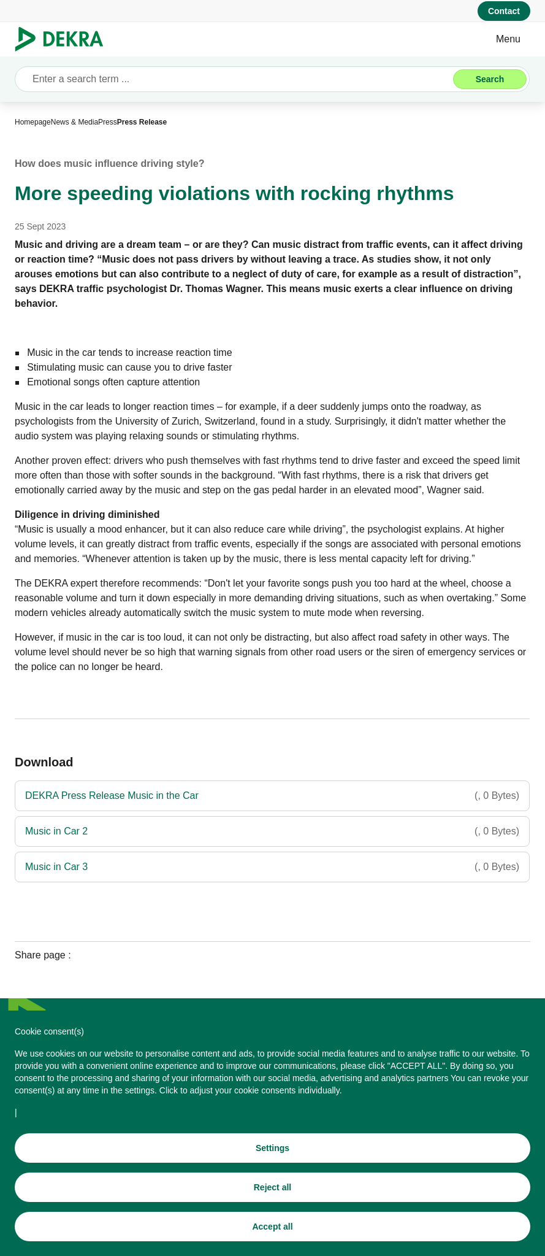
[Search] (490, 79)
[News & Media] (74, 122)
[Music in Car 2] (272, 831)
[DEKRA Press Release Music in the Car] (272, 795)
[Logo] (64, 39)
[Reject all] (272, 1193)
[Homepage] (33, 122)
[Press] (107, 122)
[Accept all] (272, 1232)
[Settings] (272, 1154)
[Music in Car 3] (272, 867)
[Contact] (504, 11)
